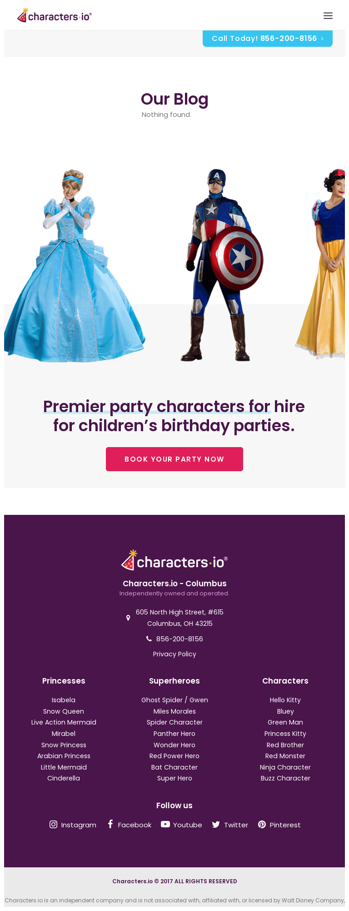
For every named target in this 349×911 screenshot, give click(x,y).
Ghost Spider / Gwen (174, 700)
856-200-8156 (179, 639)
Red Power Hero (174, 755)
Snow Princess (63, 745)
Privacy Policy (174, 654)
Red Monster (285, 755)
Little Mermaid (64, 767)
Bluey (285, 711)
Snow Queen (63, 711)
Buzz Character (285, 778)
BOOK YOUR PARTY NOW (174, 459)
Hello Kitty (285, 700)
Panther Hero (174, 733)
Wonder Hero (174, 745)
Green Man (285, 722)
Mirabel (63, 733)
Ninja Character (285, 767)
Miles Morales (175, 711)
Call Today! (268, 38)
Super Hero (174, 778)
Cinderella (63, 778)
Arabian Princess (63, 755)
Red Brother (285, 745)
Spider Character (175, 722)
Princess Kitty (285, 733)
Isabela (63, 700)
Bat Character (174, 767)
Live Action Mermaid (63, 722)
